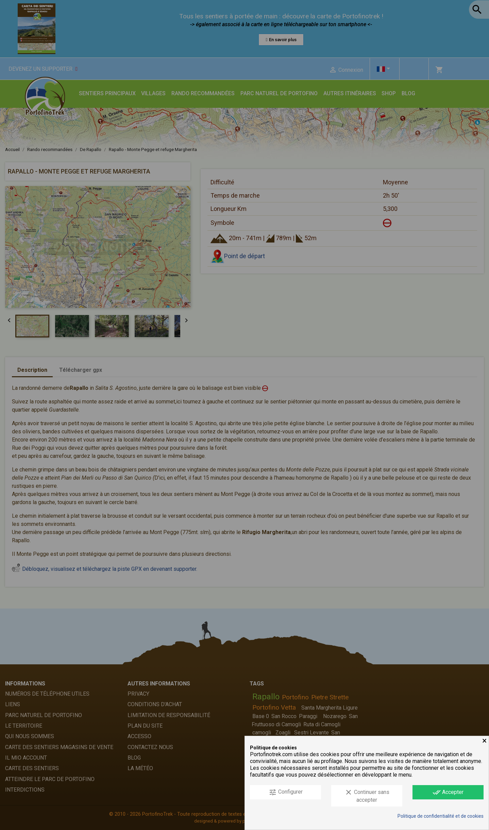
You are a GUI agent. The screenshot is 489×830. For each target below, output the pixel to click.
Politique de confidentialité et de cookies (441, 816)
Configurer (286, 792)
